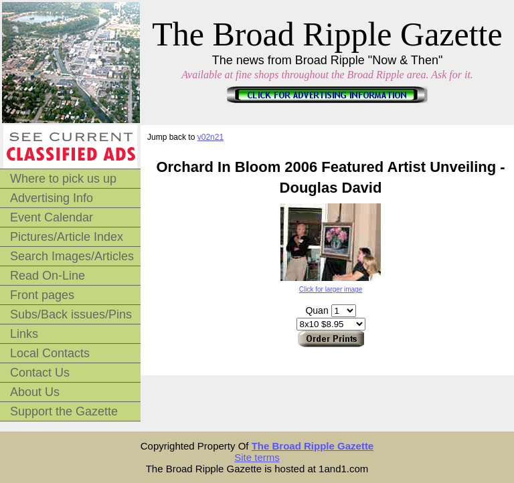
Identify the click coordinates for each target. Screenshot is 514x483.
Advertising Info (51, 198)
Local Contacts (50, 353)
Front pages (42, 295)
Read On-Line (47, 275)
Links (24, 334)
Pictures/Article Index (66, 237)
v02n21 (210, 137)
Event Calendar (51, 217)
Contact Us (40, 372)
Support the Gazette (64, 411)
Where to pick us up (63, 178)
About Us (35, 392)
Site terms (257, 457)
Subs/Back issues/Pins (71, 314)
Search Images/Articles (72, 256)
